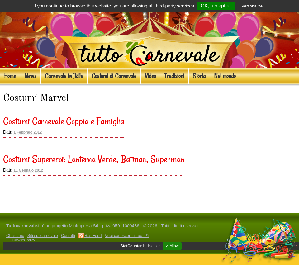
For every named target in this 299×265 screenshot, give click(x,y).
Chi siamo (15, 235)
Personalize (252, 6)
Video (150, 76)
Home (10, 76)
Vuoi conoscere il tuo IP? (127, 235)
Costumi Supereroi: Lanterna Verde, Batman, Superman (93, 158)
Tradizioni (174, 76)
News (30, 76)
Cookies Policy (23, 240)
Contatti (68, 235)
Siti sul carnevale (42, 235)
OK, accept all (216, 5)
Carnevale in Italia (64, 76)
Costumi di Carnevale (114, 76)
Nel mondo (225, 76)
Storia (199, 76)
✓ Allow (172, 246)
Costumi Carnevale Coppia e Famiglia (63, 120)
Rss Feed (93, 235)
